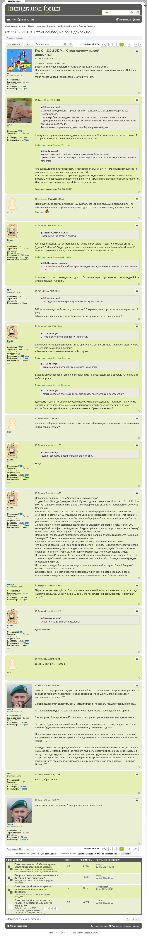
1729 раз (25, 258)
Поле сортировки (80, 853)
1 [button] (114, 45)
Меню (13, 19)
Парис (10, 240)
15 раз (24, 600)
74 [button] (136, 45)
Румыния (18, 883)
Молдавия (19, 896)
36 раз (24, 722)
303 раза (25, 255)
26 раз (24, 303)
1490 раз (25, 140)
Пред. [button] (110, 45)
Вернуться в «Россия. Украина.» (24, 919)
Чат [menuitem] (32, 20)
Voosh (10, 709)
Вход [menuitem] (137, 20)
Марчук (10, 585)
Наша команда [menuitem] (100, 926)
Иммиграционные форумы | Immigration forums (52, 26)
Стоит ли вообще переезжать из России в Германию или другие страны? (33, 903)
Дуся (9, 125)
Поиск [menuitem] (23, 20)
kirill (9, 74)
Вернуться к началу (139, 93)
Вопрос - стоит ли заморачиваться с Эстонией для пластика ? (36, 876)
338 (19, 296)
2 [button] (118, 45)
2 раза (24, 789)
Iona (16, 894)
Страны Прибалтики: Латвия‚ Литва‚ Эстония (35, 872)
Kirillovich (18, 908)
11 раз (24, 89)
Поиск (132, 12)
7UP (9, 290)
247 (19, 80)
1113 (20, 131)
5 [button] (129, 45)
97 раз (24, 138)
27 (19, 780)
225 (19, 716)
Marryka (18, 869)
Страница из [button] (104, 45)
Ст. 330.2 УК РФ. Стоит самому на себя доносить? (48, 32)
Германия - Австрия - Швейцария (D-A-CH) (29, 911)
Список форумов (16, 26)
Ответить (12, 44)
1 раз (23, 86)
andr (9, 774)
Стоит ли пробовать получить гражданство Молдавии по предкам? (32, 889)
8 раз (23, 787)
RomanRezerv (102, 887)
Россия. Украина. (87, 26)
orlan (98, 901)
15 (19, 591)
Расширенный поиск (137, 12)
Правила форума (15, 38)
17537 (20, 246)
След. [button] (140, 45)
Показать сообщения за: (37, 853)
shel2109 (100, 876)
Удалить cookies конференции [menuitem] (125, 926)
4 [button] (125, 45)
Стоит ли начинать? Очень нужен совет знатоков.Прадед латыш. (34, 865)
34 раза (25, 725)
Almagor (18, 880)
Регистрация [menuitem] (125, 20)
